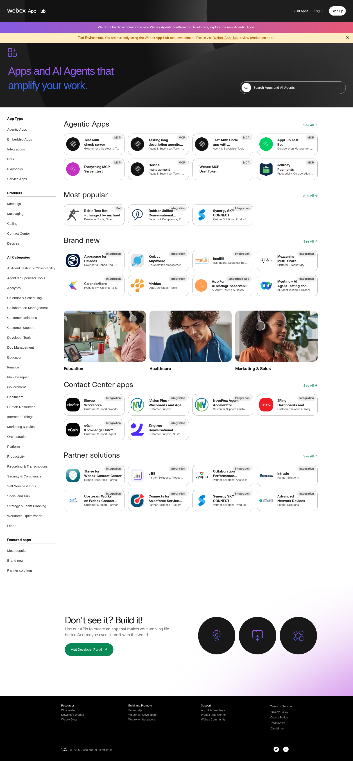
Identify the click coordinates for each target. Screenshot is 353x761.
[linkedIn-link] (287, 750)
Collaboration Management (27, 308)
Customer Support (21, 327)
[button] (246, 87)
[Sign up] (337, 11)
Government (16, 387)
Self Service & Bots (21, 486)
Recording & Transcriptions (27, 466)
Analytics (14, 288)
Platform (13, 446)
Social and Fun (18, 496)
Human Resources (21, 407)
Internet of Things (20, 417)
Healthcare (15, 397)
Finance (13, 367)
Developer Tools (19, 337)
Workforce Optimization (24, 516)
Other (11, 526)
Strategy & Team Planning (26, 506)
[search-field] (293, 87)
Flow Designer (18, 377)
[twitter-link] (277, 750)
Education (14, 357)
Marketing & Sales (21, 427)
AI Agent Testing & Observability (31, 268)
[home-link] (35, 11)
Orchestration (17, 436)
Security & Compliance (24, 476)
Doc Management (20, 347)
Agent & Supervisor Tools (26, 278)
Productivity (16, 456)
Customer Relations (22, 318)
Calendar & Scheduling (24, 298)
